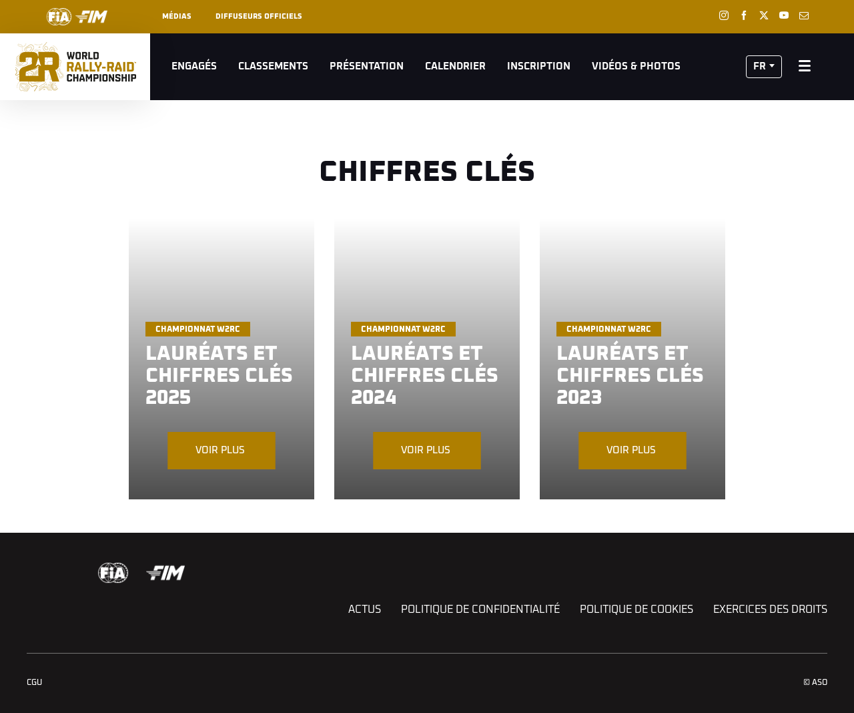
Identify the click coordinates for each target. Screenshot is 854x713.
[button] (764, 66)
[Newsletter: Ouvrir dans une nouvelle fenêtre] (804, 15)
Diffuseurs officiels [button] (259, 16)
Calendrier (455, 66)
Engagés (194, 66)
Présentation (367, 66)
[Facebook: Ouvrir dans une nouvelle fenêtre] (744, 15)
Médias (176, 16)
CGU (34, 683)
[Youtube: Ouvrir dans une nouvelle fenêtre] (784, 15)
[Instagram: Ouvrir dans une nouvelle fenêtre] (724, 15)
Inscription (538, 66)
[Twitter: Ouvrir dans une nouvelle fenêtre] (764, 15)
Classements (273, 66)
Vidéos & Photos (636, 66)
